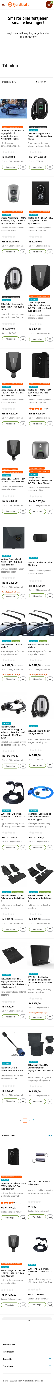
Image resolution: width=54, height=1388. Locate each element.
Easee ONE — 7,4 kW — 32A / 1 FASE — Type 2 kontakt (13, 480)
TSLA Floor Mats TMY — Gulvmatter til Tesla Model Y (13, 898)
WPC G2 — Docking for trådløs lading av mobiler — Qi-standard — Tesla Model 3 (40, 981)
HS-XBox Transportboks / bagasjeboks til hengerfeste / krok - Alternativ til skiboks (12, 134)
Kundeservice (9, 1344)
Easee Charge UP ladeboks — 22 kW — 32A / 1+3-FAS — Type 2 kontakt (13, 393)
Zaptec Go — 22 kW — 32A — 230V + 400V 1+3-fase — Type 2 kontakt (40, 393)
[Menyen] (3, 4)
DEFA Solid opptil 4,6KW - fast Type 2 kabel (39, 732)
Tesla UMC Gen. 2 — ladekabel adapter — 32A (12, 1069)
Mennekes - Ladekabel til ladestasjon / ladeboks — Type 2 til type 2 (39, 816)
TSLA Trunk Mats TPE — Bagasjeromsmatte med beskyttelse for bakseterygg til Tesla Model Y (13, 982)
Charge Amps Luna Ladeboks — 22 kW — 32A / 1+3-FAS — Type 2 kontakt (40, 480)
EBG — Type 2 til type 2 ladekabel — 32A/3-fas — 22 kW (13, 816)
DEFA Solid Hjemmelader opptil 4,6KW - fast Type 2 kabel (12, 307)
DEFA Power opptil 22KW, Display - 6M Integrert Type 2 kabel (40, 136)
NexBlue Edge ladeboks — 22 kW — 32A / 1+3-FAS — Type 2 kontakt (12, 562)
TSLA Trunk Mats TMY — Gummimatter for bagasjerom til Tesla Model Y (40, 1069)
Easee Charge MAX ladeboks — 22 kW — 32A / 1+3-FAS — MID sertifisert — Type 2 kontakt (40, 306)
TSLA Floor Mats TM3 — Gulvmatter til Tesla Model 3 (40, 898)
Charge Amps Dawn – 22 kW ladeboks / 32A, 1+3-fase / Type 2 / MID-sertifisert (13, 221)
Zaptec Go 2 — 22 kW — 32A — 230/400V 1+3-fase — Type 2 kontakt (40, 221)
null (50, 1136)
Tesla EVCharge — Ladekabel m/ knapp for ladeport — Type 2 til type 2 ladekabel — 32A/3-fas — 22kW (13, 732)
